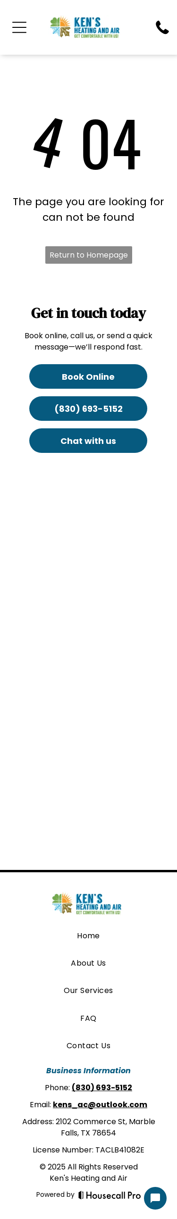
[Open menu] (19, 27)
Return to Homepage (89, 255)
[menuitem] (88, 935)
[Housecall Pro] (109, 1195)
